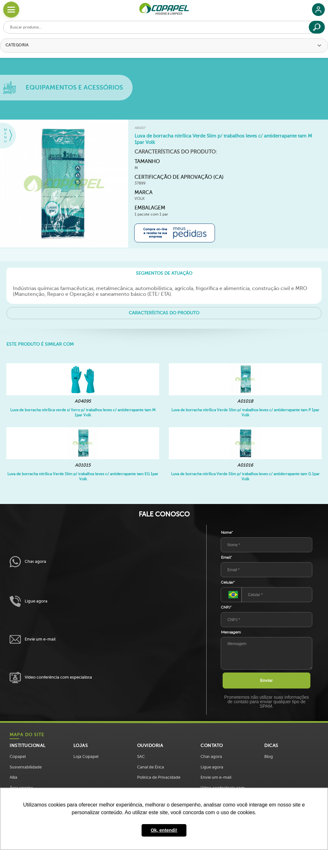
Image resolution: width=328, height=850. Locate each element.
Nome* (227, 532)
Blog (268, 756)
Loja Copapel (85, 756)
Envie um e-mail (32, 639)
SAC (141, 756)
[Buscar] (317, 27)
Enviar (266, 680)
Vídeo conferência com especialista (51, 677)
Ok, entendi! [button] (164, 830)
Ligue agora (28, 601)
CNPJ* (226, 607)
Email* (226, 557)
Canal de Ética (150, 767)
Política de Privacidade (158, 777)
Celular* (228, 582)
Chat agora (28, 561)
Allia (13, 777)
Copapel (18, 756)
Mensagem (231, 632)
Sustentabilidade (26, 767)
